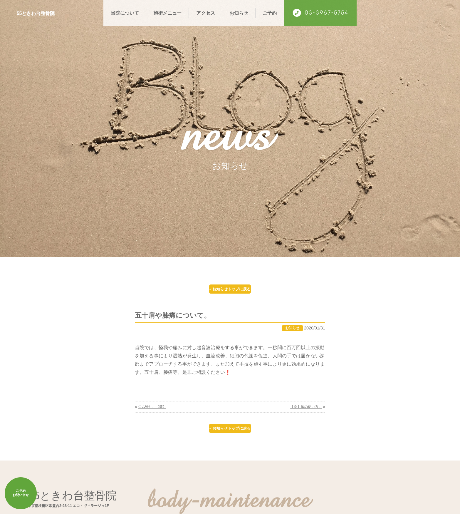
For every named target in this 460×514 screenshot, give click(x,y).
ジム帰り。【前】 (153, 413)
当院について (125, 13)
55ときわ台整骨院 (44, 12)
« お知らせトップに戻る (230, 291)
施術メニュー (167, 13)
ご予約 (270, 13)
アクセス (205, 13)
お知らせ (238, 13)
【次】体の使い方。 (305, 413)
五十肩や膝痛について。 (177, 321)
